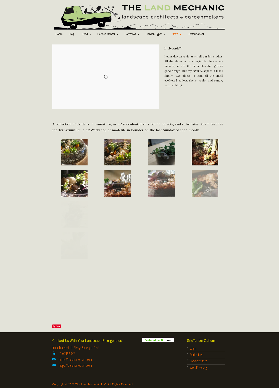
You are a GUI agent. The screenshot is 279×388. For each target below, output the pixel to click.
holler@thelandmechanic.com (75, 359)
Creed (84, 34)
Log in (193, 348)
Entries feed (196, 354)
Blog (71, 34)
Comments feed (198, 361)
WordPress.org (198, 367)
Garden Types (154, 34)
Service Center (106, 34)
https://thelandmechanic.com (75, 365)
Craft (175, 34)
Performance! (196, 34)
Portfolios (130, 34)
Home (59, 34)
